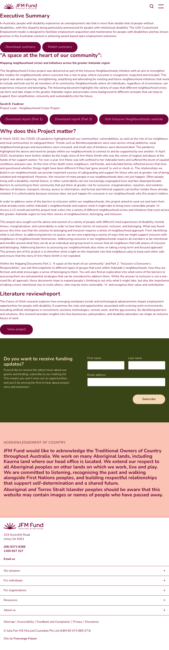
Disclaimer (92, 622)
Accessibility (25, 622)
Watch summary (60, 47)
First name (94, 358)
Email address (96, 375)
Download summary (20, 47)
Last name (135, 358)
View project (16, 329)
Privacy (77, 622)
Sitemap (9, 622)
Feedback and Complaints (53, 622)
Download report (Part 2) (73, 119)
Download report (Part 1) (24, 119)
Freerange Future (25, 638)
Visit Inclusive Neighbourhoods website (134, 119)
